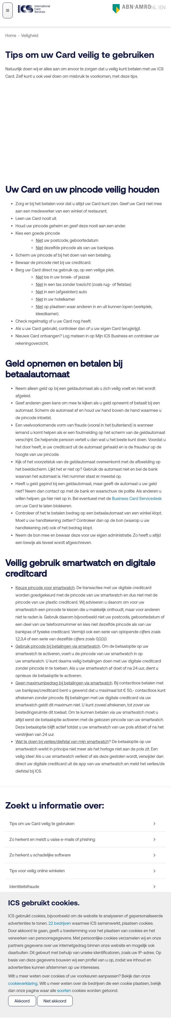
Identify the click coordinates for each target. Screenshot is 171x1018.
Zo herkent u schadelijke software (40, 855)
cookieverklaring (23, 983)
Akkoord (22, 1001)
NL (154, 7)
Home (10, 35)
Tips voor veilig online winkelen (37, 870)
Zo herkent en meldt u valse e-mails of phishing (52, 839)
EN (162, 7)
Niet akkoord (54, 1001)
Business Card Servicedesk (137, 498)
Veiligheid (29, 35)
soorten (64, 990)
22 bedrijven (60, 923)
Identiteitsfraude (24, 886)
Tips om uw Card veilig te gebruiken (41, 823)
